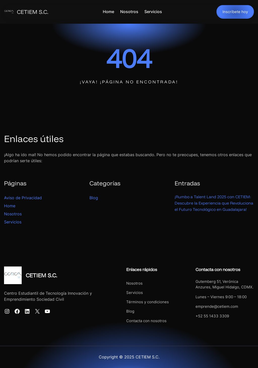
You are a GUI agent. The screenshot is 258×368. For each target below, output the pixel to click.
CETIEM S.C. (32, 11)
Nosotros (13, 213)
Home (9, 205)
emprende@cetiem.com (211, 306)
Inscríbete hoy (235, 12)
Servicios (12, 221)
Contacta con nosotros (135, 321)
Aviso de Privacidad (23, 197)
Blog (93, 197)
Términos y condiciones (136, 302)
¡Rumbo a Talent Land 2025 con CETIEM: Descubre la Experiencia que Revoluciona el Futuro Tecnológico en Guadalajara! (212, 206)
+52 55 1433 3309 (206, 316)
